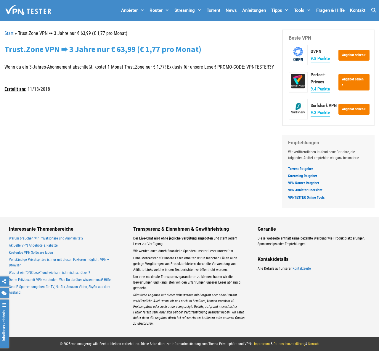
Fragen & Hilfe (330, 10)
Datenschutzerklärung (289, 344)
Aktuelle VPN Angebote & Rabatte (33, 245)
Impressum (262, 344)
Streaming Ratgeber (302, 176)
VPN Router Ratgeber (303, 183)
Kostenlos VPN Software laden (31, 252)
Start (9, 33)
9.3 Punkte (320, 112)
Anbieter (134, 10)
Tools (304, 10)
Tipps (281, 10)
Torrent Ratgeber (300, 169)
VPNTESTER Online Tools (306, 197)
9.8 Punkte (320, 58)
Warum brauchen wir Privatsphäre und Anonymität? (46, 238)
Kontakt (357, 10)
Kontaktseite (302, 268)
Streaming (189, 10)
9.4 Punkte (320, 89)
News (231, 10)
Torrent (213, 10)
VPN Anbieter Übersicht (305, 190)
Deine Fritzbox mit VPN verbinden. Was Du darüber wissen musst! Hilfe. (60, 280)
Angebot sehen (354, 55)
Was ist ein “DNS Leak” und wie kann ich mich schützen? (49, 273)
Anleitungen (254, 10)
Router (161, 10)
